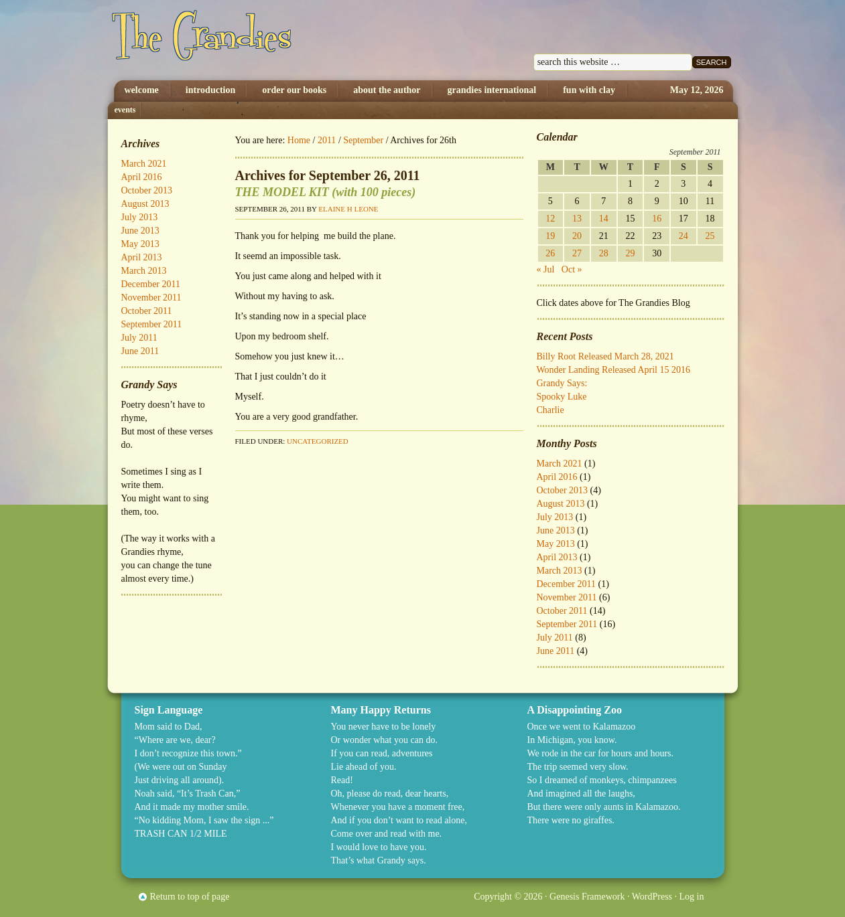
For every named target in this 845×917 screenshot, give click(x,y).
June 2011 (556, 651)
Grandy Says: (562, 383)
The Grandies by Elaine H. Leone (247, 40)
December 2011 (566, 584)
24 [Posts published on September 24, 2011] (683, 236)
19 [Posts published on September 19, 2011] (550, 236)
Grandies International (492, 90)
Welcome (142, 90)
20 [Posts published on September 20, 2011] (577, 236)
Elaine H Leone (348, 209)
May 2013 (556, 544)
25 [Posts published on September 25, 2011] (710, 236)
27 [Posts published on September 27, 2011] (577, 253)
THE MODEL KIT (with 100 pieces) (325, 192)
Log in (691, 897)
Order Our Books (294, 90)
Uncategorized (317, 441)
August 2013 (561, 504)
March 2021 (559, 463)
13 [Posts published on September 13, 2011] (577, 219)
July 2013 (555, 517)
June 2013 (556, 530)
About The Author (386, 90)
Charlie (550, 410)
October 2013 (562, 490)
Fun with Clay (589, 90)
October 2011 (562, 611)
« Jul (546, 269)
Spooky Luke (562, 397)
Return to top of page (190, 897)
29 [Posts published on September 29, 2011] (630, 253)
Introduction (210, 90)
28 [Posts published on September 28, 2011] (603, 253)
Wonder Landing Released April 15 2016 (613, 370)
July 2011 (555, 638)
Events (125, 109)
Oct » (572, 269)
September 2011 (567, 624)
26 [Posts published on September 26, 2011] (550, 253)
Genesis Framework (587, 897)
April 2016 (557, 477)
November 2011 (567, 597)
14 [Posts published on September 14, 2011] (603, 219)
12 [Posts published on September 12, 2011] (550, 219)
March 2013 (559, 571)
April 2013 (557, 557)
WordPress (652, 897)
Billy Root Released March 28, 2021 (605, 356)
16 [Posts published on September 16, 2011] (656, 219)
